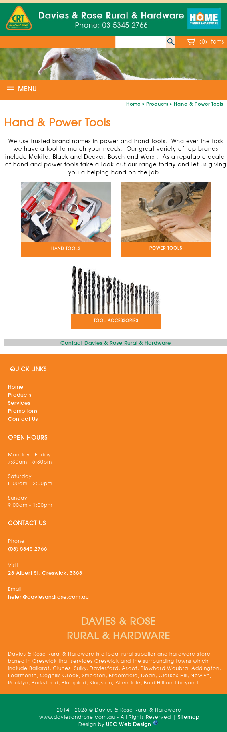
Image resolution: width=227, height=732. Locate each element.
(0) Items (211, 41)
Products (157, 103)
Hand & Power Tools (198, 103)
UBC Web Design (128, 724)
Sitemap (188, 716)
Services (19, 402)
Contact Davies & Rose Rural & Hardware (115, 342)
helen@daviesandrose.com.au (48, 596)
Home (133, 103)
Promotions (23, 410)
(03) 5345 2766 (27, 548)
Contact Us (23, 418)
